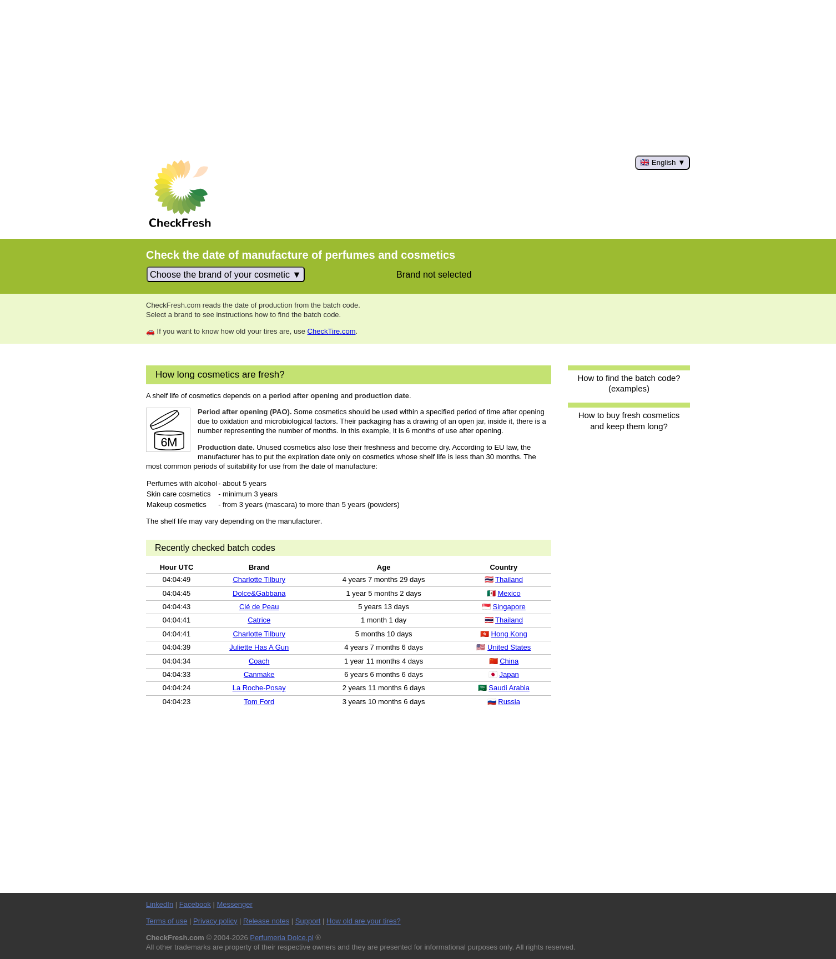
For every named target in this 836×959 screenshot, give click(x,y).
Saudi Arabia (509, 688)
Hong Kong (509, 634)
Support (308, 921)
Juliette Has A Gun (259, 647)
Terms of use (166, 921)
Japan (508, 674)
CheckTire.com (332, 331)
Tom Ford (259, 701)
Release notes (266, 921)
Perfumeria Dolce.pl (281, 937)
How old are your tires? (363, 921)
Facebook (195, 904)
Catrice (259, 620)
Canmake (259, 674)
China (509, 661)
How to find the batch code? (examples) (628, 383)
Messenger (234, 904)
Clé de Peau (259, 606)
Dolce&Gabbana (259, 593)
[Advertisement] (418, 77)
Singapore (508, 606)
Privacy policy (215, 921)
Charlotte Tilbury (259, 579)
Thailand (509, 579)
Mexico (509, 593)
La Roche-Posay (259, 688)
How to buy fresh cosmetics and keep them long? (629, 420)
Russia (509, 701)
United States (509, 647)
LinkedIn (159, 904)
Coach (259, 661)
